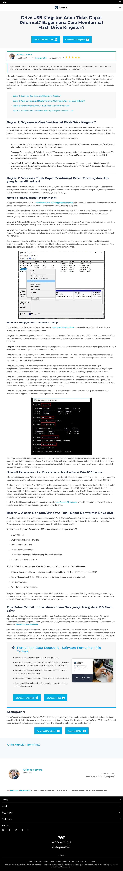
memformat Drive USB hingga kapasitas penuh (54, 203)
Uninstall (92, 861)
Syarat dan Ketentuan (35, 861)
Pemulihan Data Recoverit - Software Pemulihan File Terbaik (59, 649)
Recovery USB (41, 58)
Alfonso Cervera (24, 54)
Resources (14, 790)
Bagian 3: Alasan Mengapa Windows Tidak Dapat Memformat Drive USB (41, 106)
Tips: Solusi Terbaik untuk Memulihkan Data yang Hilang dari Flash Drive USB (43, 111)
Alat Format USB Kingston (66, 502)
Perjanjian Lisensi (61, 861)
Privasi (46, 861)
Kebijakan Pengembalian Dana (78, 861)
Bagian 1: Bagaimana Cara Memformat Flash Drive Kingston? (37, 96)
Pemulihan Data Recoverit (27, 625)
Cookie (52, 861)
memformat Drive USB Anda (63, 327)
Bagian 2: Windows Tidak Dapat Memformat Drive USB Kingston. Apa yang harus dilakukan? (49, 101)
